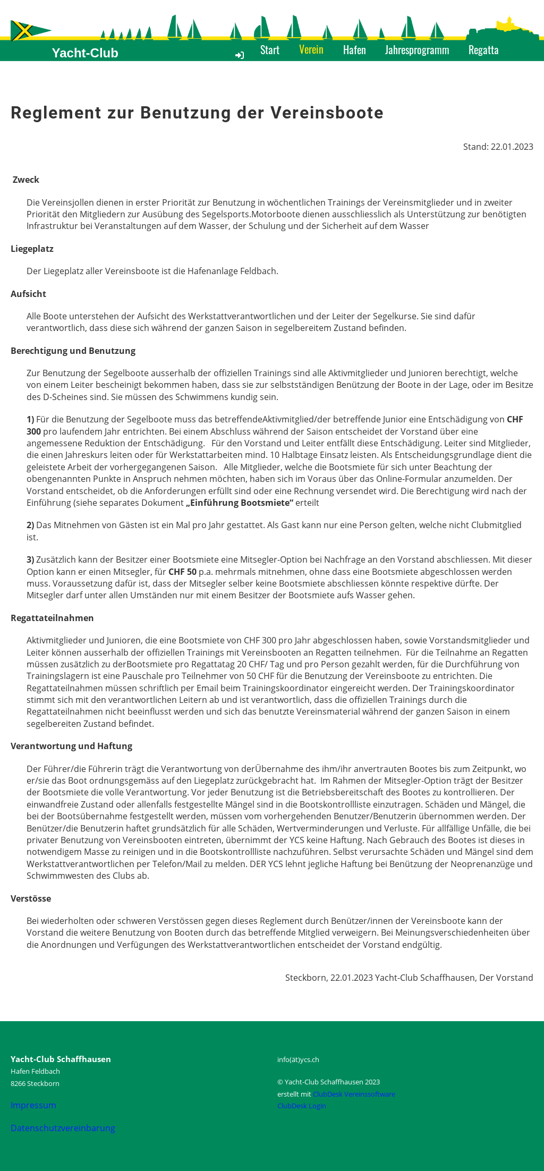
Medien (325, 72)
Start (269, 49)
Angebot (276, 72)
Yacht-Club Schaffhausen (93, 62)
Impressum (33, 1105)
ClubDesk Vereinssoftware (354, 1094)
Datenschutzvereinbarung (63, 1128)
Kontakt (373, 72)
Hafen (354, 49)
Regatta (484, 49)
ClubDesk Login (301, 1105)
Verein (311, 49)
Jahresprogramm (417, 49)
